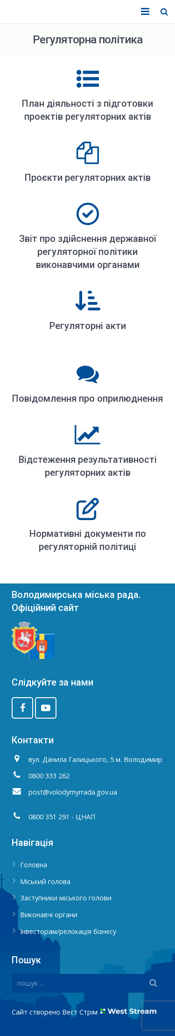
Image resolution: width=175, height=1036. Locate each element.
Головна (33, 864)
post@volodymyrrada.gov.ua (72, 792)
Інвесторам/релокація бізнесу (68, 931)
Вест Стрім (80, 1012)
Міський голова (45, 881)
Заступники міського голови (66, 897)
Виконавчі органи (48, 914)
